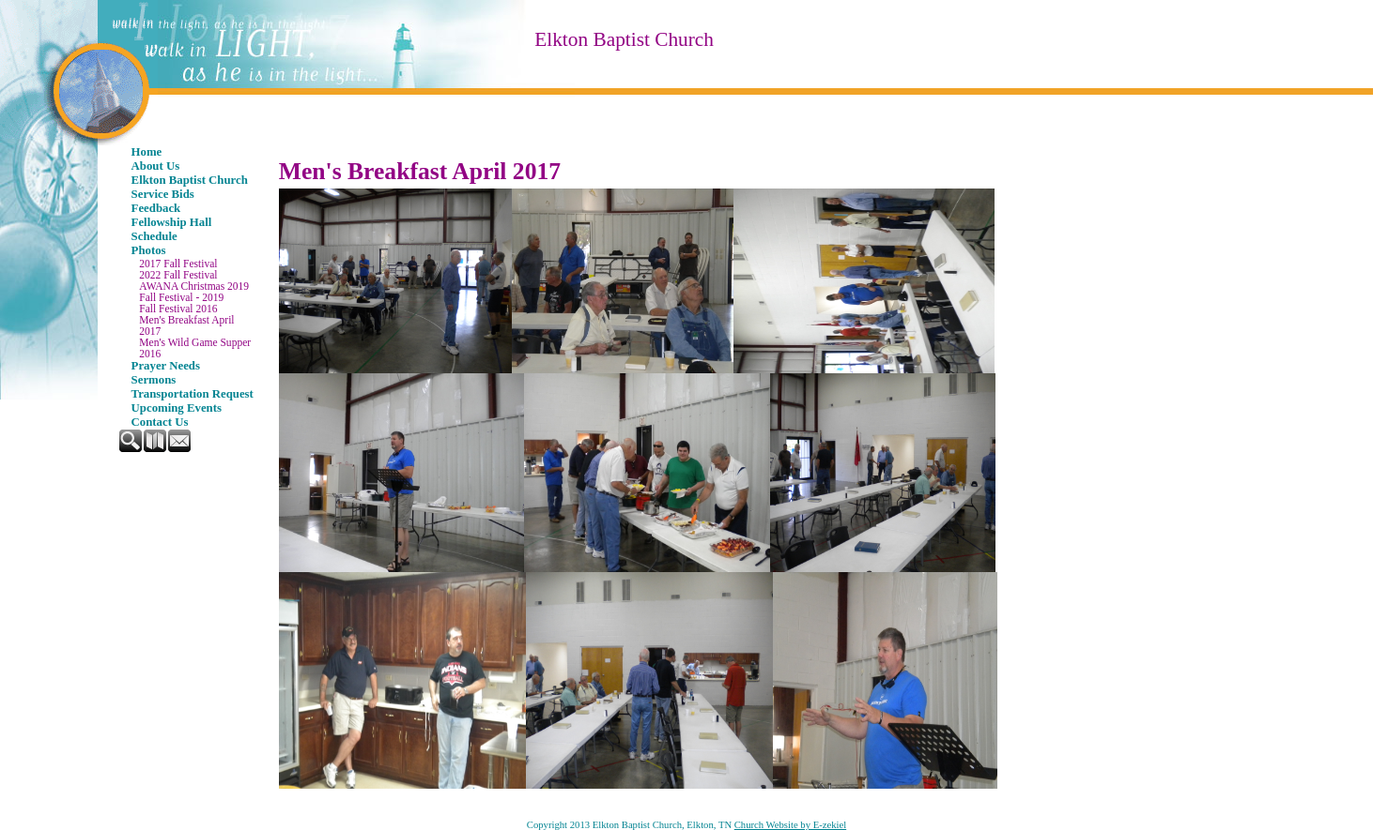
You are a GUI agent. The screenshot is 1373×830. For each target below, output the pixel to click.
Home (146, 151)
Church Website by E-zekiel (790, 825)
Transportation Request (192, 393)
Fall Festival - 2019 (181, 297)
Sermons (154, 379)
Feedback (156, 208)
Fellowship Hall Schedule (171, 229)
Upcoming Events (176, 408)
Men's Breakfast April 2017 (186, 325)
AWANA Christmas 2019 (194, 286)
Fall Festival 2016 (178, 308)
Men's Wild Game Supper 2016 (195, 348)
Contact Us (160, 422)
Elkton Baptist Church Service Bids (189, 187)
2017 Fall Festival (178, 263)
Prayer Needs (165, 365)
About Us (155, 166)
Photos (148, 250)
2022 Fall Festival (178, 274)
